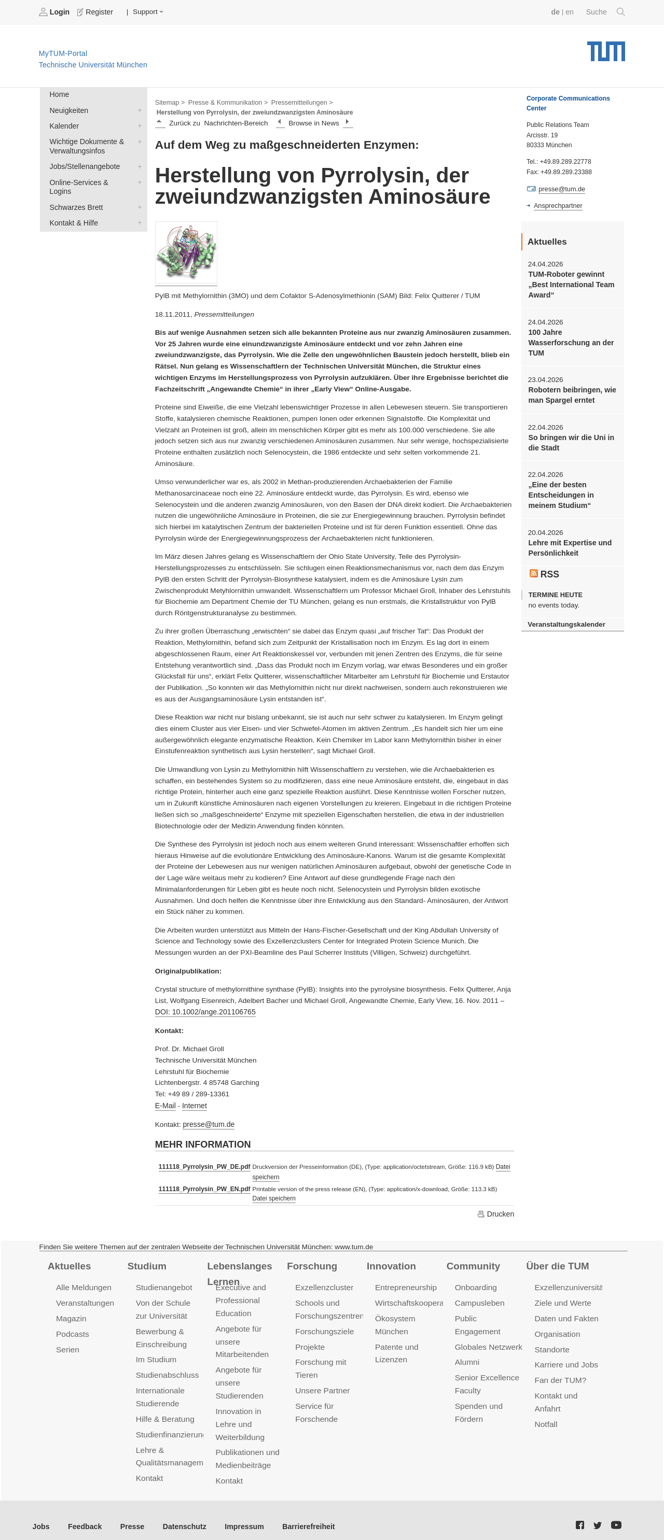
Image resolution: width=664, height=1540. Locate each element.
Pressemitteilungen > (297, 101)
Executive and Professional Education (239, 1296)
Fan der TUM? (560, 1373)
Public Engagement (488, 1314)
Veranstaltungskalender (565, 617)
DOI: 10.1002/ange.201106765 (203, 1011)
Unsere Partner (321, 1383)
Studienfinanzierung (170, 1426)
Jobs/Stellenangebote (137, 163)
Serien (67, 1344)
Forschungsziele (323, 1326)
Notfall (546, 1416)
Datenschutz (179, 1514)
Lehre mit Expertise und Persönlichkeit (568, 541)
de (557, 12)
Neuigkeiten (137, 109)
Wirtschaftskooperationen (419, 1299)
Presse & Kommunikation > (225, 101)
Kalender (137, 124)
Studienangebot (163, 1284)
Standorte (552, 1344)
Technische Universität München (606, 47)
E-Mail (165, 1104)
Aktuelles (68, 1262)
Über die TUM (557, 1262)
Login (55, 12)
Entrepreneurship (405, 1284)
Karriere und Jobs (565, 1358)
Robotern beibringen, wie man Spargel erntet (570, 391)
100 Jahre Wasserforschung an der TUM (569, 340)
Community (472, 1262)
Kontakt (149, 1468)
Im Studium (155, 1353)
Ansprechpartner (557, 205)
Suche (606, 12)
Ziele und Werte (562, 1299)
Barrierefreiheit (298, 1514)
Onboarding (475, 1284)
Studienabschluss (166, 1368)
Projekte (309, 1341)
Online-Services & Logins (137, 178)
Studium (146, 1262)
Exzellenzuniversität (569, 1284)
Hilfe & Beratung (164, 1411)
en (571, 12)
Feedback (83, 1514)
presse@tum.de (207, 1122)
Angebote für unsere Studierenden (238, 1376)
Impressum (237, 1514)
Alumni (467, 1344)
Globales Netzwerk (487, 1329)
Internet (193, 1104)
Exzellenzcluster (323, 1284)
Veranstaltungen (84, 1299)
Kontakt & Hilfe (137, 208)
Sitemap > (169, 101)
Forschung (311, 1262)
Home (58, 94)
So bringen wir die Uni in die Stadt (569, 438)
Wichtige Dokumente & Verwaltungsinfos (137, 139)
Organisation (557, 1329)
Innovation (390, 1262)
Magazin (71, 1314)
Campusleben (479, 1299)
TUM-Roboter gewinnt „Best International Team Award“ (569, 284)
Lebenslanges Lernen (238, 1269)
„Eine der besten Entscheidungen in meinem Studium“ (559, 490)
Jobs (41, 1514)
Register (94, 12)
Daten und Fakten (566, 1314)
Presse (129, 1514)
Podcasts (72, 1329)
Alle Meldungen (82, 1284)
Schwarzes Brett (137, 193)
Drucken (496, 1211)
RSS (544, 567)
